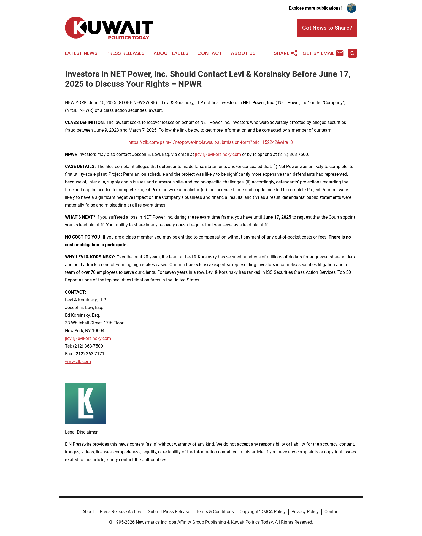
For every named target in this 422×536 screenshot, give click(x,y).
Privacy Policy (305, 511)
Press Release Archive (121, 511)
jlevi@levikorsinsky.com (218, 154)
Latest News (81, 53)
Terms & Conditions (215, 511)
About (88, 511)
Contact (209, 53)
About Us (243, 53)
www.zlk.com (78, 361)
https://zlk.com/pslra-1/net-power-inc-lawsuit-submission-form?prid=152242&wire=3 (210, 142)
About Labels (170, 53)
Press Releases (125, 53)
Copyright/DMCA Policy (263, 511)
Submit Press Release (169, 511)
